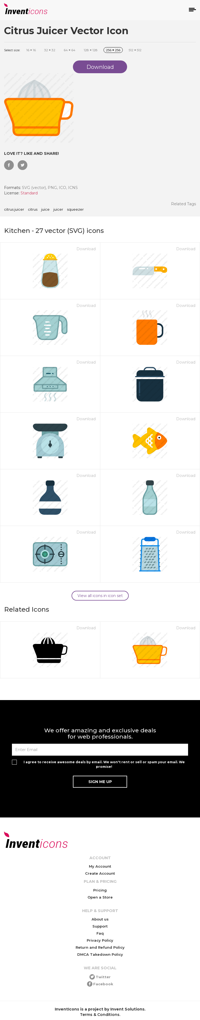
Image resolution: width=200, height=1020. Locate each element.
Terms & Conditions (100, 1014)
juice (45, 209)
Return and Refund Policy (100, 947)
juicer (58, 209)
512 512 (135, 50)
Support (100, 926)
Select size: (12, 50)
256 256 (113, 50)
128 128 (91, 50)
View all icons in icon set (100, 595)
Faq (100, 933)
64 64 (69, 50)
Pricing (100, 890)
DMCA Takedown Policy (100, 954)
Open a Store (100, 897)
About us (100, 919)
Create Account (100, 873)
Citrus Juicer (14, 209)
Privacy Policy (100, 940)
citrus (32, 209)
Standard (29, 193)
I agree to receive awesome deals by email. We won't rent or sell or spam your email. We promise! (104, 764)
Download (86, 248)
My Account (100, 866)
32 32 (49, 50)
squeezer (75, 209)
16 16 (31, 50)
